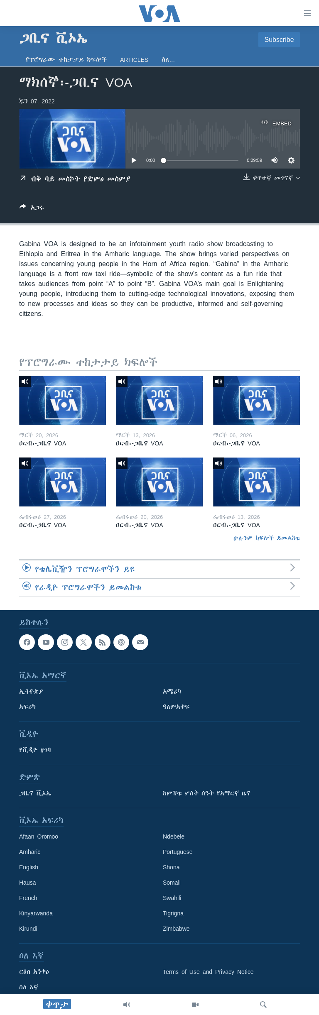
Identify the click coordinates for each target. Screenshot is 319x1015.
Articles (134, 60)
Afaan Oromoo (38, 836)
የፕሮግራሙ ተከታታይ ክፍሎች (66, 60)
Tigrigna (173, 913)
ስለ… (168, 60)
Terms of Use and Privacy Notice (208, 972)
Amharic (29, 852)
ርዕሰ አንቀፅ (34, 972)
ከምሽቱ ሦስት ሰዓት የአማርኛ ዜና (206, 793)
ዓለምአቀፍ (176, 707)
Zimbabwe (176, 928)
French (28, 898)
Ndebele (173, 836)
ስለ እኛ (28, 987)
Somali (172, 882)
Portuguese (178, 852)
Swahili (172, 898)
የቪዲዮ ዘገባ (35, 750)
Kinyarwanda (36, 913)
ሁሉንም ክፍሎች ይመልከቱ (266, 538)
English (28, 867)
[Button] (32, 209)
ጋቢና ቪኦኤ (35, 793)
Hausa (27, 882)
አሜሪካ (172, 691)
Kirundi (28, 928)
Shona (171, 867)
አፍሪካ (27, 707)
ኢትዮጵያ (31, 691)
